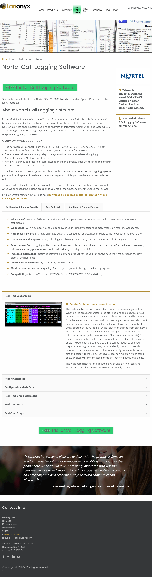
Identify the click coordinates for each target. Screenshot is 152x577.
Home (41, 10)
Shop (115, 10)
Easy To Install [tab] (53, 210)
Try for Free (77, 10)
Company (96, 10)
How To (85, 10)
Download (66, 10)
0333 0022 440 (144, 7)
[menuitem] (41, 11)
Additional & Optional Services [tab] (83, 210)
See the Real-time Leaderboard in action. (93, 307)
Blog (107, 10)
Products (52, 10)
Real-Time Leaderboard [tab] (18, 298)
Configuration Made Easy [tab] (19, 390)
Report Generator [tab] (15, 381)
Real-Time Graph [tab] (14, 416)
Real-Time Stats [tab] (14, 407)
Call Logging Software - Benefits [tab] (22, 210)
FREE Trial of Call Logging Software (55, 89)
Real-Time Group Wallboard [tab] (21, 398)
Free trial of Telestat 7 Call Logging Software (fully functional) (132, 122)
